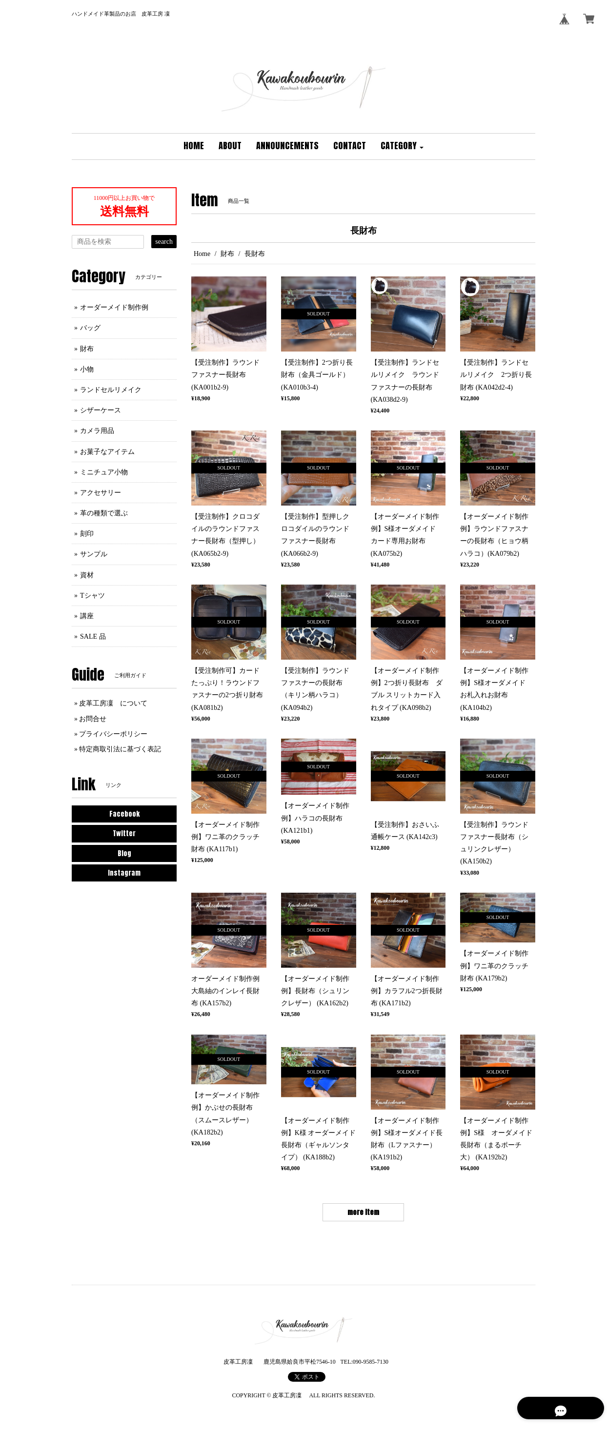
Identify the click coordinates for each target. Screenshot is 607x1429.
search (164, 241)
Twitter (124, 833)
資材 (87, 575)
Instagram (124, 873)
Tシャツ (92, 595)
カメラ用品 (97, 430)
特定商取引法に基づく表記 (120, 749)
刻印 (87, 533)
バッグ (90, 328)
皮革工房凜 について (113, 703)
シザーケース (100, 410)
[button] (402, 146)
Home (202, 253)
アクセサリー (100, 492)
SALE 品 (93, 636)
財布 (227, 253)
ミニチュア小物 (104, 472)
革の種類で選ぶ (104, 513)
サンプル (93, 554)
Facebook (124, 814)
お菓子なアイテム (107, 451)
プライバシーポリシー (113, 734)
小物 (87, 369)
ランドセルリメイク (111, 389)
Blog (124, 853)
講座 (87, 616)
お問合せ (92, 719)
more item (363, 1212)
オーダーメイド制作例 (114, 307)
